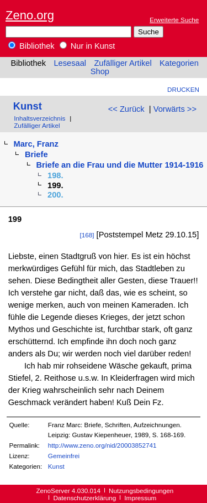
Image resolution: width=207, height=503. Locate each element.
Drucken (183, 89)
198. (55, 175)
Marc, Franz (35, 143)
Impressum (140, 497)
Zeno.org (30, 15)
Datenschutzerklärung (84, 497)
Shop (100, 71)
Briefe (36, 154)
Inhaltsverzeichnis (39, 118)
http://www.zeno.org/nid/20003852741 (102, 445)
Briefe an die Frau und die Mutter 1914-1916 (120, 164)
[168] (86, 234)
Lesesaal (70, 63)
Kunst (27, 106)
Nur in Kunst (87, 46)
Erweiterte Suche (174, 19)
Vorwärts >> (175, 109)
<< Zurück (126, 109)
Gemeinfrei (63, 455)
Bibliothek (31, 46)
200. (55, 194)
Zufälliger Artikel (122, 63)
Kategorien (179, 63)
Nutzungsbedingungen (141, 490)
